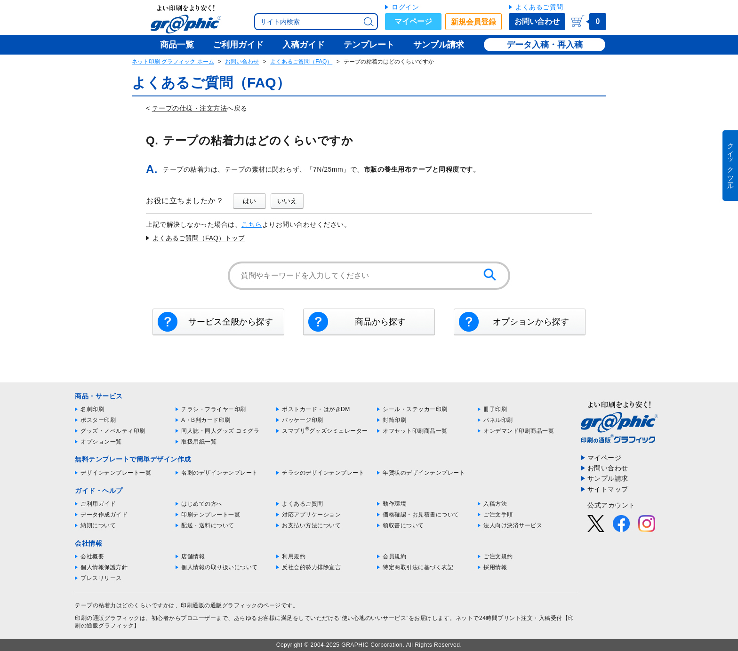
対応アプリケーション (311, 514)
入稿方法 (495, 503)
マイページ (413, 21)
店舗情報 (193, 556)
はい (249, 201)
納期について (98, 525)
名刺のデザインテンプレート (219, 472)
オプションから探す (531, 321)
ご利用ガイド (98, 503)
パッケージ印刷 (302, 420)
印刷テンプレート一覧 (210, 514)
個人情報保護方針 (104, 567)
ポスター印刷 (98, 420)
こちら (251, 224)
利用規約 (293, 556)
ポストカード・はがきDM (316, 409)
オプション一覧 (101, 441)
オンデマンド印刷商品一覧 (518, 431)
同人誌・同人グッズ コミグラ (220, 431)
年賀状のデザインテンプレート (424, 472)
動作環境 (394, 503)
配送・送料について (207, 525)
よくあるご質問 (539, 7)
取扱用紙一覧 (199, 441)
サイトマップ (607, 489)
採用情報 (495, 567)
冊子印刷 (495, 409)
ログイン (405, 7)
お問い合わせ (537, 21)
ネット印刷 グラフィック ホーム (173, 61)
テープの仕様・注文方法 (189, 108)
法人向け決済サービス (512, 525)
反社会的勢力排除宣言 (311, 567)
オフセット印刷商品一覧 (415, 431)
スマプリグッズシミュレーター (325, 431)
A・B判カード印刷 (206, 420)
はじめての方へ (202, 503)
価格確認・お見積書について (421, 514)
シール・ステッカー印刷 (415, 409)
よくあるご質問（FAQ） (301, 61)
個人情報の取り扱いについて (219, 567)
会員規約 (394, 556)
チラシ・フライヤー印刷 (213, 409)
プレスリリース (101, 578)
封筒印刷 (394, 420)
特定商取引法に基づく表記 (418, 567)
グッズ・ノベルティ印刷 (112, 431)
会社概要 (92, 556)
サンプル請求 (607, 478)
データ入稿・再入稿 (544, 44)
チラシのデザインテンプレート (323, 472)
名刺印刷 (92, 409)
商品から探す (380, 321)
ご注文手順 (498, 514)
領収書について (403, 525)
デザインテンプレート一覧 (115, 472)
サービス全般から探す (230, 321)
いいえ (287, 201)
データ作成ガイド (104, 514)
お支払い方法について (311, 525)
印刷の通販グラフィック (107, 618)
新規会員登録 (473, 22)
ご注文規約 (498, 556)
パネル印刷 (498, 420)
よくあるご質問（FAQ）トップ (198, 238)
